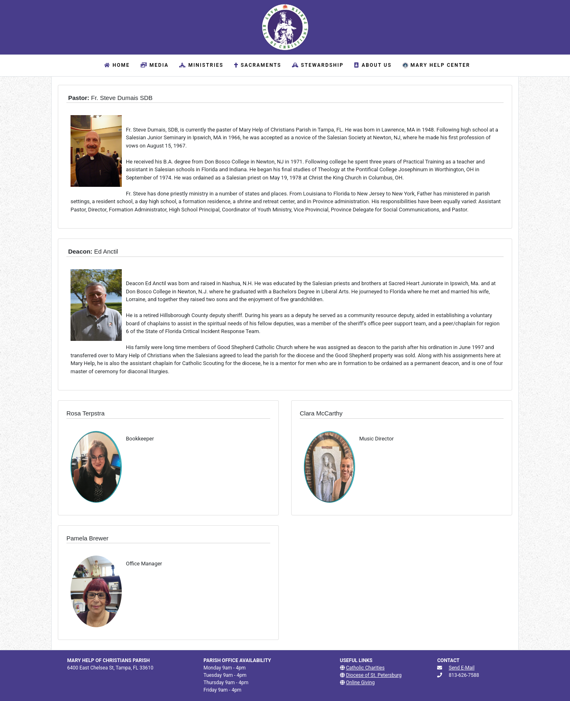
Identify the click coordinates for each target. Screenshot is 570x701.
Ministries (200, 65)
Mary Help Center (435, 65)
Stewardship (317, 65)
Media (154, 65)
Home (117, 64)
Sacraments (256, 65)
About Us (372, 65)
